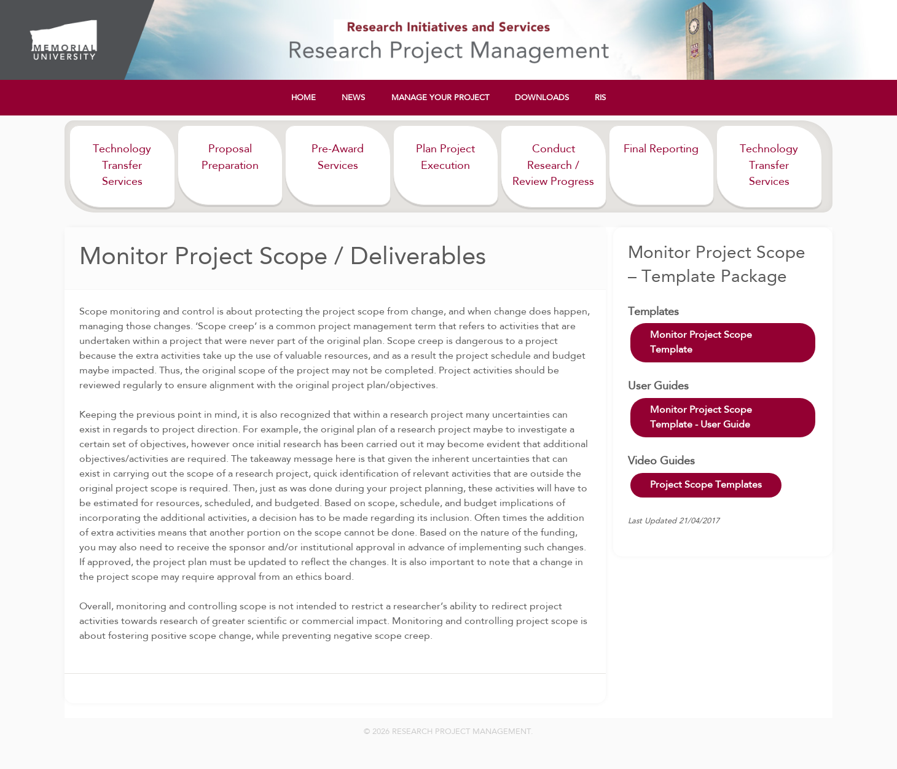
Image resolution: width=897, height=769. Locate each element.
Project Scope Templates (706, 485)
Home (303, 98)
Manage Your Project (440, 98)
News (353, 98)
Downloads (542, 98)
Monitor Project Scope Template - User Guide (701, 417)
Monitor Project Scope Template (701, 342)
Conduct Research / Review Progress (553, 165)
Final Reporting (661, 149)
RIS (600, 98)
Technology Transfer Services (122, 165)
